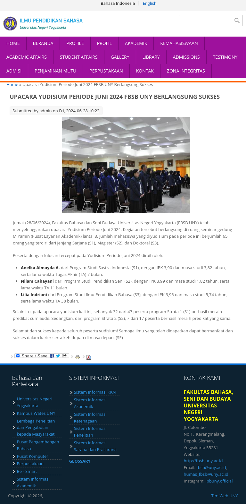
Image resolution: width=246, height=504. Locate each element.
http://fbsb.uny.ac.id (203, 461)
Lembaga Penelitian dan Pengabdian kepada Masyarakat (36, 427)
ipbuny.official (219, 481)
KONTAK (145, 71)
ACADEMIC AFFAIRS (26, 57)
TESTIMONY (225, 57)
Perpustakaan (30, 463)
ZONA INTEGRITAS (186, 71)
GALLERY (120, 57)
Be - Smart (27, 471)
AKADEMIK (136, 43)
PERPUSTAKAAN (106, 71)
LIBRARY (151, 57)
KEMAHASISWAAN (179, 43)
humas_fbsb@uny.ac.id (206, 474)
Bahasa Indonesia (118, 3)
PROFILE (75, 43)
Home (12, 84)
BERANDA (43, 43)
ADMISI (13, 71)
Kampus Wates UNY (36, 413)
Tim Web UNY (224, 496)
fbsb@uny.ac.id (211, 467)
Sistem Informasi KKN (95, 392)
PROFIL (104, 43)
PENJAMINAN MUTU (55, 71)
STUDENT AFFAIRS (79, 57)
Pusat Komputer (32, 456)
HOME (13, 43)
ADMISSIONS (186, 57)
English (150, 3)
